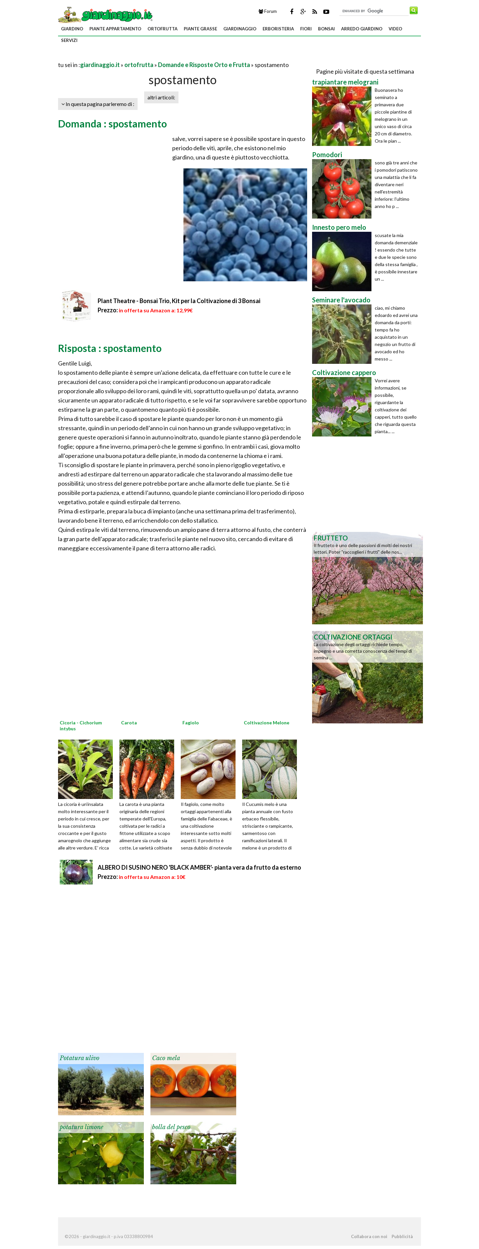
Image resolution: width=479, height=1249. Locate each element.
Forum (268, 11)
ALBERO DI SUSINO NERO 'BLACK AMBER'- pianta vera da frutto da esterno (199, 867)
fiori (306, 28)
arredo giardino (361, 28)
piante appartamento (115, 28)
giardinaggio (239, 28)
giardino (72, 28)
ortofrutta (162, 28)
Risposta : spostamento (110, 348)
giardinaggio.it (100, 64)
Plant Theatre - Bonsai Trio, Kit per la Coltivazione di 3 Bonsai (179, 300)
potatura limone (81, 1127)
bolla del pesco (171, 1127)
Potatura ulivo (79, 1058)
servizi (69, 40)
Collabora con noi (369, 1236)
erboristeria (278, 28)
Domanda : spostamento (112, 123)
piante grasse (200, 28)
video (395, 28)
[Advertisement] (135, 56)
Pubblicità (402, 1236)
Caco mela (166, 1058)
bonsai (326, 28)
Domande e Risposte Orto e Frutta (204, 64)
